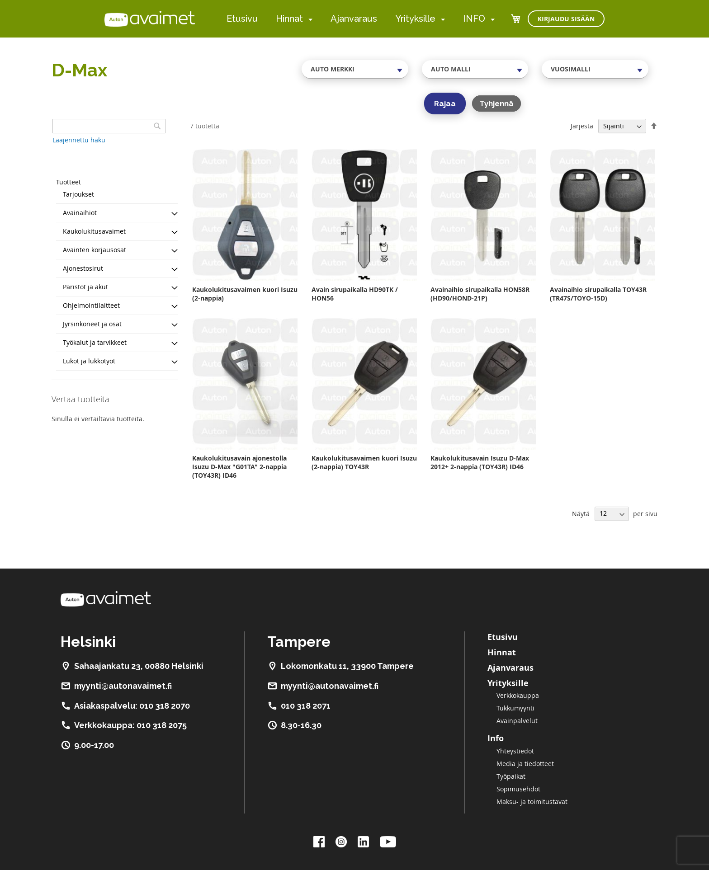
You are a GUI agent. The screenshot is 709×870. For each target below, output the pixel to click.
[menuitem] (308, 19)
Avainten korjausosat (94, 249)
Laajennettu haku (78, 140)
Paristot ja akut (85, 286)
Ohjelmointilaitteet (91, 305)
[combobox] (355, 69)
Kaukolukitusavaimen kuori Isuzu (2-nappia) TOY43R (364, 462)
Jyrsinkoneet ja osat (92, 324)
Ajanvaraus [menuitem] (354, 18)
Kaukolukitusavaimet (94, 231)
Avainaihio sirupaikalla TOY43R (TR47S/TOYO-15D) (598, 293)
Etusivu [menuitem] (242, 18)
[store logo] (149, 18)
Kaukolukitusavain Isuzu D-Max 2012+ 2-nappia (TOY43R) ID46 (479, 462)
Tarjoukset (78, 194)
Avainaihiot (80, 212)
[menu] (360, 19)
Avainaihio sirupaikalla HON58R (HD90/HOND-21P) (479, 293)
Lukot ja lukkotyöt (89, 361)
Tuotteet (68, 182)
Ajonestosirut (83, 268)
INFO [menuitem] (474, 18)
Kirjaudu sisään (566, 18)
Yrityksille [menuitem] (415, 18)
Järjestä (582, 126)
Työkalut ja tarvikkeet (95, 342)
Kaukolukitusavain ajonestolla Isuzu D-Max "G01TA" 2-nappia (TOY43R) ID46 (239, 467)
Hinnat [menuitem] (289, 18)
